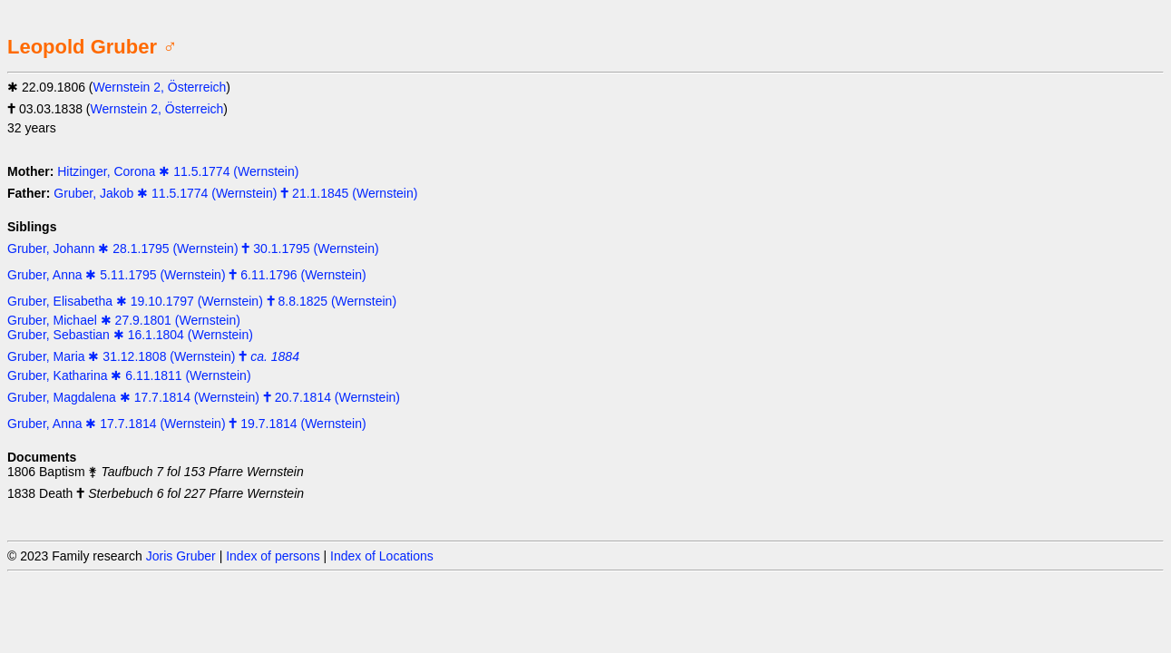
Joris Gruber (181, 556)
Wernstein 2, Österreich (160, 87)
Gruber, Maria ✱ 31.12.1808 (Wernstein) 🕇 (153, 356)
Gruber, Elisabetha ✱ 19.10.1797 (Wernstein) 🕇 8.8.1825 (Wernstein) (201, 301)
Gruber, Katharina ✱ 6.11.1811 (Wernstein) (129, 375)
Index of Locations (382, 556)
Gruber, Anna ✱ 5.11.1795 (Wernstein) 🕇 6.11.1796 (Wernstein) (186, 275)
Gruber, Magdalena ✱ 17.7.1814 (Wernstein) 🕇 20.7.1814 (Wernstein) (203, 397)
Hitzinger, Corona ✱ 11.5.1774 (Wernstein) (177, 171)
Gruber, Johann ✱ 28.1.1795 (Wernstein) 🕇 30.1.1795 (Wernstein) (193, 248)
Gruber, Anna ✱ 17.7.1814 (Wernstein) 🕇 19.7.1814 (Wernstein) (186, 423)
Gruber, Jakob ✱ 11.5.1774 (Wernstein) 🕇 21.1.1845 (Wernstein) (235, 193)
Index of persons (273, 556)
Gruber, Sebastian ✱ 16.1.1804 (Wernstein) (130, 334)
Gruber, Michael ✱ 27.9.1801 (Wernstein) (123, 320)
